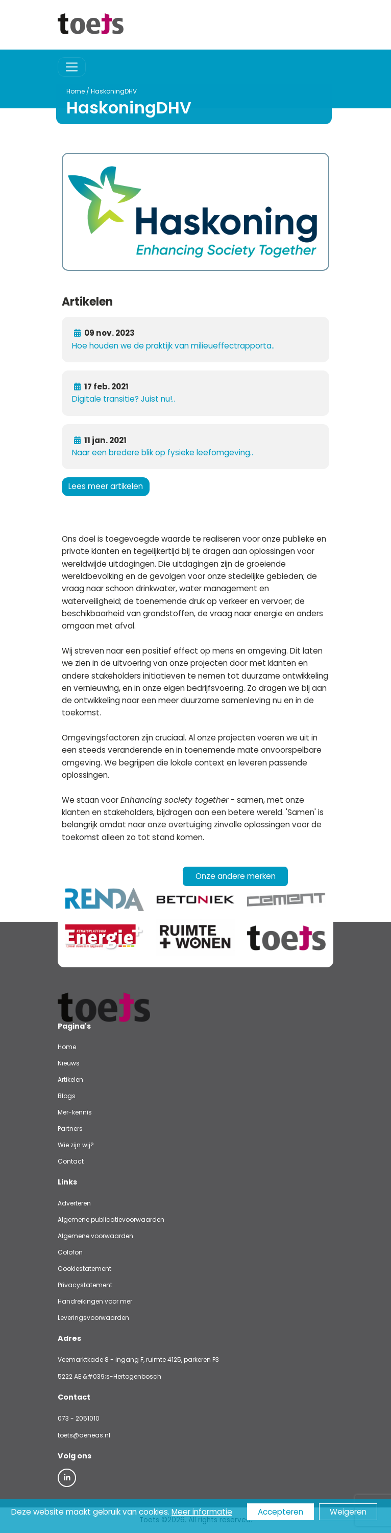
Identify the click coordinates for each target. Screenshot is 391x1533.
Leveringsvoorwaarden (93, 1317)
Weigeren (348, 1511)
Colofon (70, 1252)
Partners (70, 1128)
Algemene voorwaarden (95, 1236)
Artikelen (70, 1079)
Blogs (67, 1095)
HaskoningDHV (94, 91)
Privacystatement (85, 1285)
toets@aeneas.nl (84, 1435)
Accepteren (280, 1511)
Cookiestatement (84, 1268)
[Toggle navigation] (72, 67)
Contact (71, 1161)
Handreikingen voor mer (95, 1301)
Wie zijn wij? (76, 1145)
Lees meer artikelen (105, 486)
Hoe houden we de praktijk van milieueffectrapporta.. (173, 345)
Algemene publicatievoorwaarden (111, 1219)
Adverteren (74, 1203)
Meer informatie (202, 1511)
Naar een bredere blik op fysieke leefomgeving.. (162, 452)
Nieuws (69, 1063)
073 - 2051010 (79, 1418)
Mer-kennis (75, 1112)
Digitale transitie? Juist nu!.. (123, 398)
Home (56, 91)
